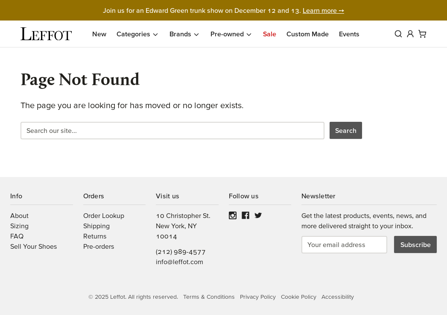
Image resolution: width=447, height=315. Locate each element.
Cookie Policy (298, 296)
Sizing (19, 226)
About (19, 215)
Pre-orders (98, 246)
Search (345, 130)
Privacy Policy (258, 296)
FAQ (16, 236)
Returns (94, 236)
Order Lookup (103, 215)
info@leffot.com (179, 261)
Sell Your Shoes (33, 246)
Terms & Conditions (209, 296)
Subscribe (415, 244)
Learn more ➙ (323, 10)
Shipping (96, 226)
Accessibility (337, 296)
